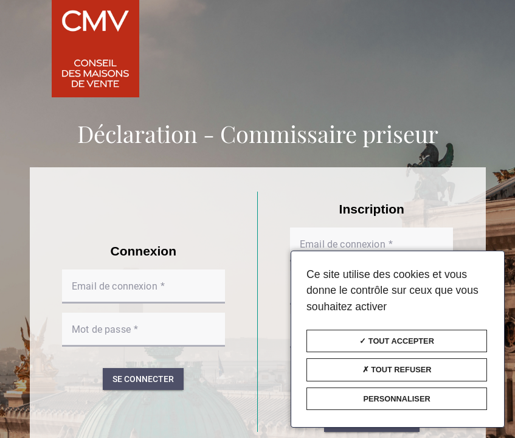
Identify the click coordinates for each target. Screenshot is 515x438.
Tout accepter (396, 341)
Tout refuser (397, 369)
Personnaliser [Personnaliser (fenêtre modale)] (396, 398)
